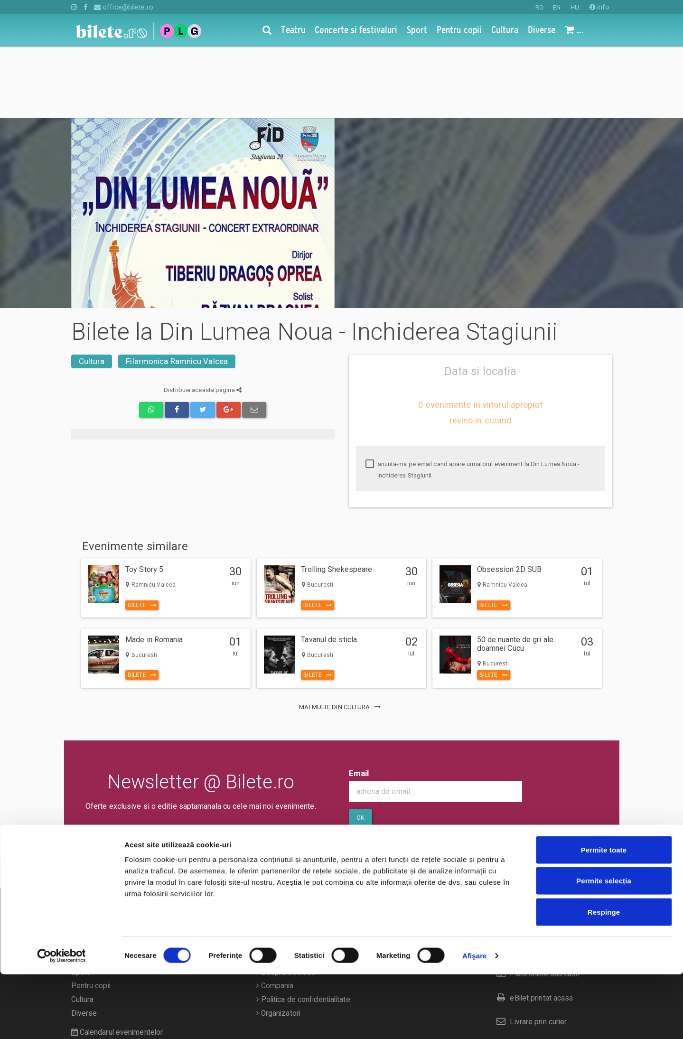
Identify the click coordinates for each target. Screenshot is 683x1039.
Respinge (604, 977)
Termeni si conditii (288, 887)
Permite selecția (603, 946)
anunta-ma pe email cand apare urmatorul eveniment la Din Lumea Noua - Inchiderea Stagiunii (472, 398)
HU (575, 7)
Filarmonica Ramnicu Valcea (177, 289)
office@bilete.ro (123, 7)
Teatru (81, 873)
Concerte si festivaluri (107, 887)
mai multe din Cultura (341, 635)
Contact (271, 873)
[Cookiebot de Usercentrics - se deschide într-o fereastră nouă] (61, 1020)
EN (557, 7)
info (599, 7)
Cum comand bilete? (534, 877)
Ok (360, 745)
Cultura (92, 289)
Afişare (474, 1020)
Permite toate (604, 914)
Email (359, 701)
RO (539, 7)
